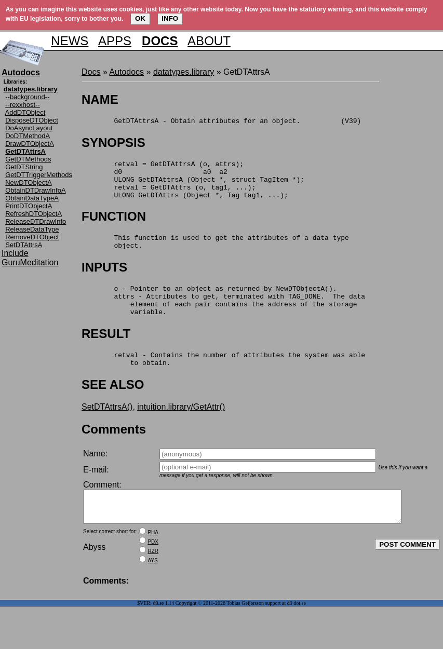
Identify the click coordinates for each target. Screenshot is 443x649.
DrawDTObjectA (29, 143)
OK (140, 18)
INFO (170, 18)
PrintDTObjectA (28, 206)
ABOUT (209, 41)
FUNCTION (114, 226)
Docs (91, 71)
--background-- (27, 97)
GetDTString (24, 167)
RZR (152, 579)
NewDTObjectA (28, 182)
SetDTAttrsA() (107, 428)
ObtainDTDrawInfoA (35, 190)
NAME (100, 99)
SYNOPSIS (113, 144)
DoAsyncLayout (28, 128)
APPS (114, 41)
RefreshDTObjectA (33, 214)
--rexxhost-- (22, 105)
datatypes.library (183, 71)
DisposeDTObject (31, 120)
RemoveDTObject (32, 237)
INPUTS (104, 280)
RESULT (106, 352)
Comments (114, 451)
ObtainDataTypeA (32, 198)
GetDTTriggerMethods (38, 175)
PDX (152, 570)
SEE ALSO (113, 406)
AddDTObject (25, 112)
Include (15, 253)
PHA (152, 560)
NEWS (69, 41)
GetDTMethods (28, 159)
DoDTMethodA (27, 136)
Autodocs (126, 71)
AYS (152, 588)
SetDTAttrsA (23, 245)
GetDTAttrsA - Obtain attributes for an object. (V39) (221, 122)
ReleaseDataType (32, 229)
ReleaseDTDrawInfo (35, 221)
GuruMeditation (30, 262)
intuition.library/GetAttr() (181, 428)
